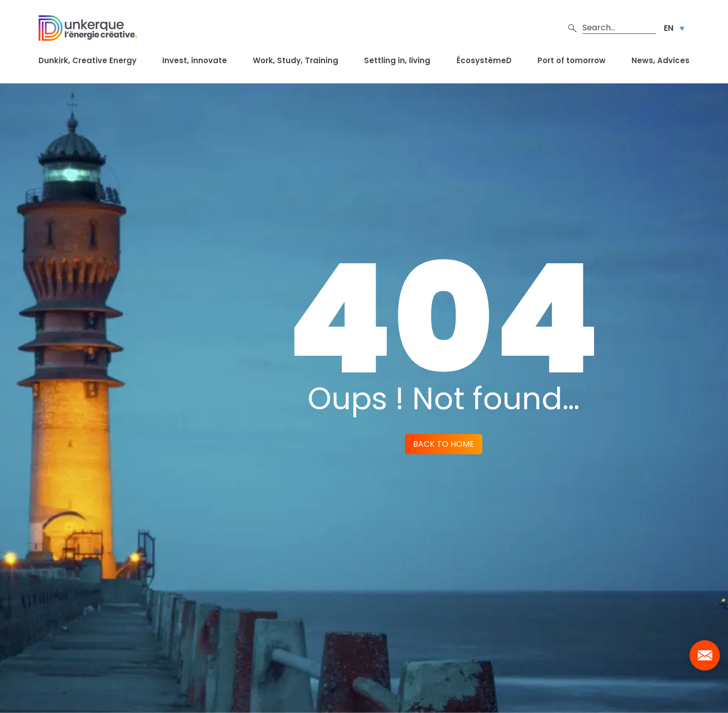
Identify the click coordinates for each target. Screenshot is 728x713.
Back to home (443, 444)
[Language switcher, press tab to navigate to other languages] (674, 28)
